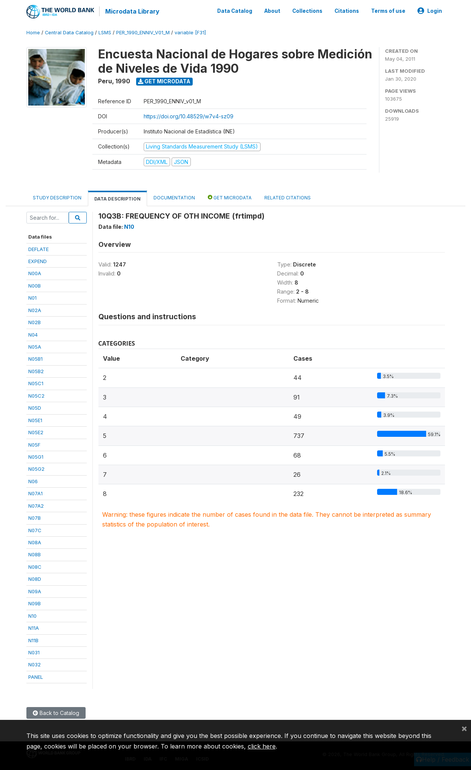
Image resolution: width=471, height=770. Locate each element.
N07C (34, 530)
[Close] (464, 728)
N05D (34, 407)
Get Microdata (164, 80)
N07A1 (35, 493)
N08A (34, 542)
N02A (34, 309)
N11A (33, 627)
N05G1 (35, 456)
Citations (346, 11)
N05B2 (36, 370)
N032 (34, 664)
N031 (34, 652)
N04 (33, 334)
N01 (32, 297)
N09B (34, 603)
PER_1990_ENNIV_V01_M (143, 32)
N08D (34, 578)
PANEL (35, 676)
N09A (34, 591)
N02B (34, 321)
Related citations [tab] (287, 197)
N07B (34, 517)
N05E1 (35, 419)
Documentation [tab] (174, 197)
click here (262, 746)
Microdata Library (132, 11)
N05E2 (35, 432)
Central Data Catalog (69, 32)
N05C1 (35, 383)
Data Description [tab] (117, 198)
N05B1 (35, 358)
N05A (34, 346)
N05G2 (36, 468)
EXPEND (37, 260)
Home (33, 32)
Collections (307, 11)
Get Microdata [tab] (230, 196)
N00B (34, 285)
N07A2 (36, 505)
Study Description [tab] (57, 197)
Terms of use (388, 11)
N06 (33, 481)
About (272, 11)
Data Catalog (234, 11)
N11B (33, 640)
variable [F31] (190, 32)
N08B (34, 554)
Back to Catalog (56, 712)
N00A (34, 272)
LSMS (104, 32)
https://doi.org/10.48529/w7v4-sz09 (188, 115)
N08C (34, 566)
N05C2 (36, 395)
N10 (32, 615)
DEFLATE (38, 248)
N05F (34, 444)
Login (429, 11)
